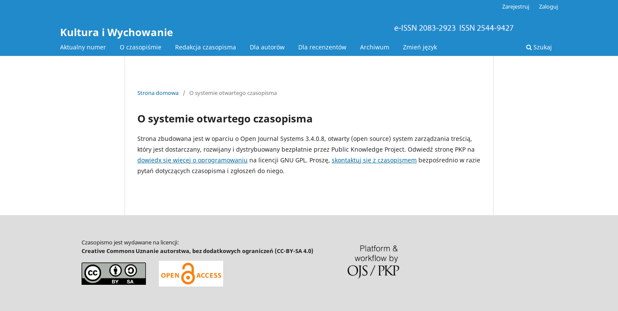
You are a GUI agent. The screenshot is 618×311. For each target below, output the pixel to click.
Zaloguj (548, 6)
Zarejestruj (515, 6)
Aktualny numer (83, 47)
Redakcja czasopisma (205, 47)
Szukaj (539, 47)
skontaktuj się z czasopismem (374, 160)
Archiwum (374, 47)
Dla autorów (267, 47)
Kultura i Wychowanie (116, 32)
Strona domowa (158, 93)
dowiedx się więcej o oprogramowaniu (192, 160)
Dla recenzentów (322, 47)
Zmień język (420, 47)
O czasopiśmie (140, 47)
